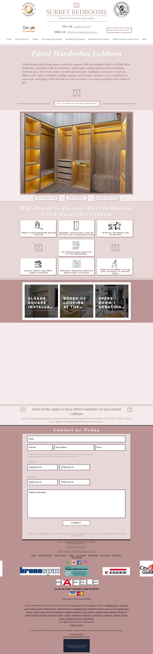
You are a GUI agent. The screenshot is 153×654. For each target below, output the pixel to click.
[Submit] (76, 523)
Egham (124, 615)
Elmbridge (78, 619)
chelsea (67, 615)
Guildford (52, 615)
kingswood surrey (96, 609)
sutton (85, 612)
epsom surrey (36, 609)
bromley (49, 612)
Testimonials (93, 555)
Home (33, 555)
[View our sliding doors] (107, 198)
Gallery (71, 555)
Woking (62, 619)
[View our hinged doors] (46, 198)
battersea (77, 612)
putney (36, 612)
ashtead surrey (49, 609)
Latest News (116, 555)
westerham (86, 615)
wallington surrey (64, 609)
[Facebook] (79, 562)
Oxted (27, 615)
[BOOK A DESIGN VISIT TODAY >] (119, 30)
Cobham (116, 615)
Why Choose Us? (45, 555)
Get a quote (105, 555)
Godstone (43, 615)
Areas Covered (60, 555)
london (91, 605)
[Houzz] (68, 562)
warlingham (97, 615)
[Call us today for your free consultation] (76, 103)
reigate (99, 612)
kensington (76, 615)
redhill (105, 612)
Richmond (122, 612)
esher (42, 612)
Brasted (69, 619)
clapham (68, 612)
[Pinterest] (74, 562)
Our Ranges (81, 555)
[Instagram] (85, 562)
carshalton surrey (80, 609)
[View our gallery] (76, 198)
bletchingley (89, 619)
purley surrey (110, 609)
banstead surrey (112, 605)
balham (91, 612)
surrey (75, 605)
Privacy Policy (76, 557)
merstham (107, 615)
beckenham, (59, 612)
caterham (113, 612)
